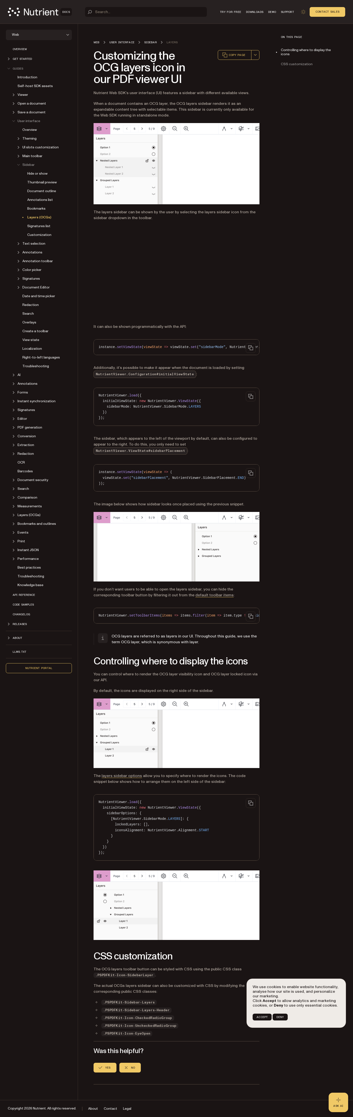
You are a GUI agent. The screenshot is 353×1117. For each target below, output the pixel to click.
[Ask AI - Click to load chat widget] (338, 1102)
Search (28, 313)
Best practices (29, 567)
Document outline (41, 191)
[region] (176, 347)
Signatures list (38, 226)
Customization (39, 234)
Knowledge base (30, 585)
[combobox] (255, 55)
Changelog (21, 614)
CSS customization (297, 64)
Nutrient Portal (39, 668)
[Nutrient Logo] (40, 12)
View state (30, 340)
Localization (32, 348)
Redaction (30, 305)
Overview (20, 49)
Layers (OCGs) (39, 217)
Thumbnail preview (42, 182)
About (93, 1108)
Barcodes (25, 471)
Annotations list (40, 199)
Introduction (27, 77)
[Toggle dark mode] (303, 12)
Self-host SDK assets (35, 86)
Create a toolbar (35, 331)
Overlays (29, 322)
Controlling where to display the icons (306, 52)
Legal (127, 1108)
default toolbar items (214, 595)
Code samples (23, 604)
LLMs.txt (19, 651)
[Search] (146, 12)
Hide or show (37, 173)
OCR (21, 462)
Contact (110, 1108)
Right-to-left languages (41, 357)
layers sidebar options (122, 775)
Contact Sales (327, 11)
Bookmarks (36, 208)
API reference (24, 594)
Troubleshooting (35, 366)
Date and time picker (38, 296)
